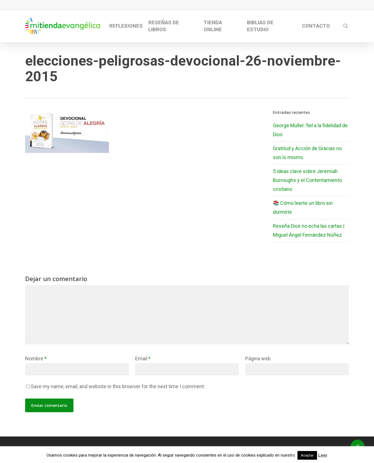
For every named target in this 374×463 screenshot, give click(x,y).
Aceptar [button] (307, 455)
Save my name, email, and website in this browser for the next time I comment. (118, 386)
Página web (258, 358)
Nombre (36, 358)
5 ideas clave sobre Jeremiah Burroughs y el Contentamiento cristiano (307, 180)
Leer (322, 455)
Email (143, 358)
